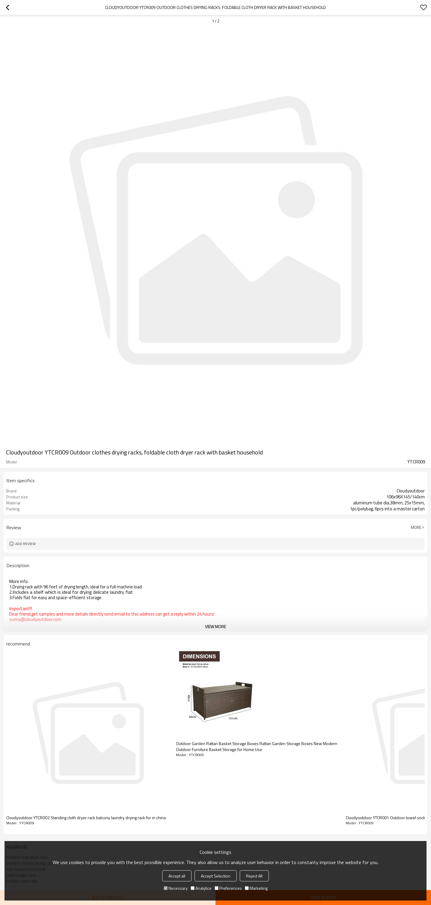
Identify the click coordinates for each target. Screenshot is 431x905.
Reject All (254, 876)
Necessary (176, 888)
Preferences (228, 888)
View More (215, 626)
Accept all (177, 876)
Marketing (256, 888)
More (416, 527)
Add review (25, 544)
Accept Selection (215, 876)
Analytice (201, 888)
